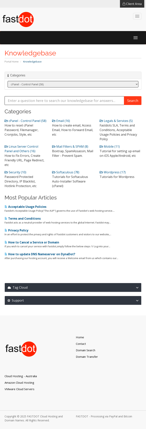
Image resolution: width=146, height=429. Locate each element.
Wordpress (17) (113, 172)
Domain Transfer (87, 357)
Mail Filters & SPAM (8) (70, 146)
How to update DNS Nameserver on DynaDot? (40, 254)
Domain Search (85, 350)
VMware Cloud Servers (19, 389)
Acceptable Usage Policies (25, 207)
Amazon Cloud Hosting (19, 382)
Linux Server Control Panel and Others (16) (21, 148)
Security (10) (15, 172)
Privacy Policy (16, 230)
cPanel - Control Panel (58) (25, 121)
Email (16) (61, 121)
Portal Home (12, 61)
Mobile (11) (110, 146)
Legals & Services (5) (116, 121)
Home (80, 337)
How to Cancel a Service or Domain (32, 242)
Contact (81, 344)
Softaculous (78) (65, 172)
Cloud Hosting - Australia (21, 376)
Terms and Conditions (23, 219)
